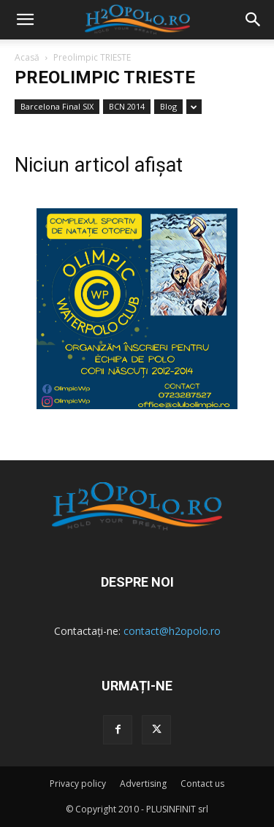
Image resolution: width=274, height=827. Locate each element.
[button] (253, 19)
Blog (168, 106)
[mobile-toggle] (24, 19)
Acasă (27, 57)
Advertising (143, 783)
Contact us (202, 783)
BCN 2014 (127, 106)
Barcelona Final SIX (57, 106)
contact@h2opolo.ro (172, 631)
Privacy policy (78, 783)
